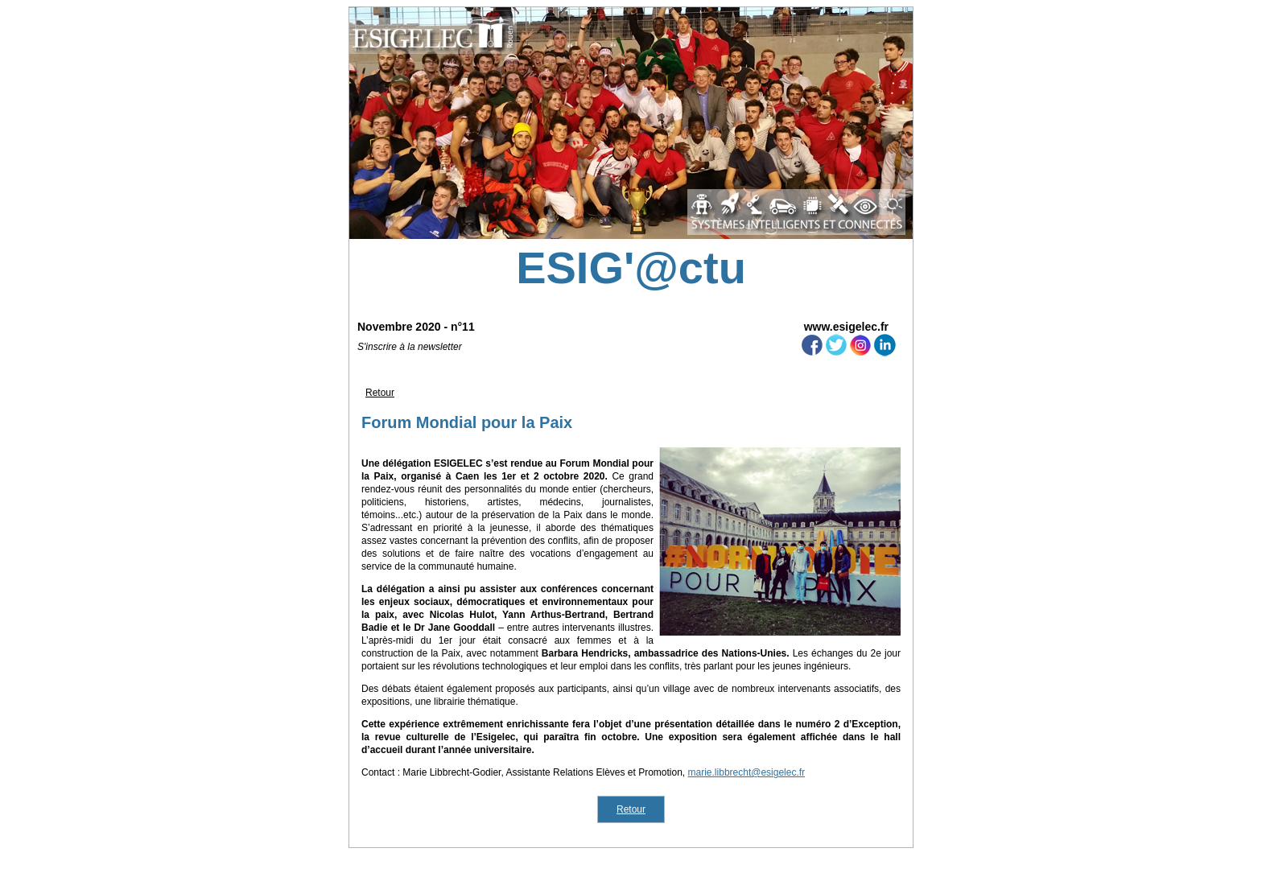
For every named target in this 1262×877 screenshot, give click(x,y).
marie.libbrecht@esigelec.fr (747, 772)
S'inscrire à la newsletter (409, 346)
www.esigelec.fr (846, 326)
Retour (379, 392)
